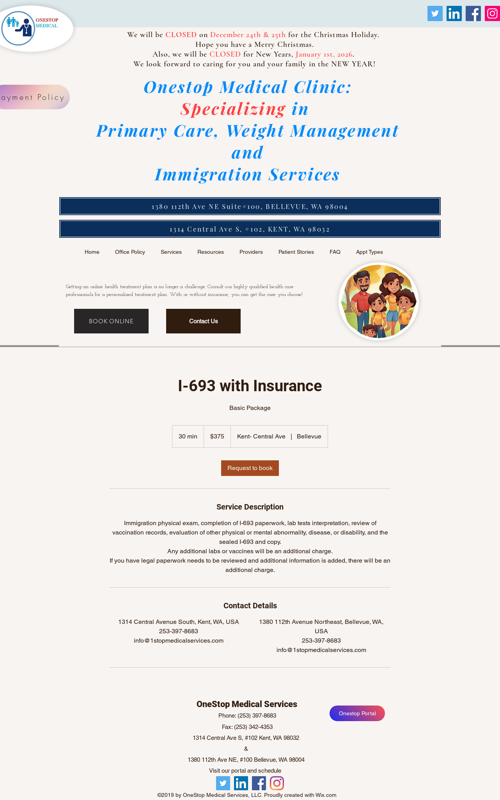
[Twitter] (435, 13)
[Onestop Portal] (357, 713)
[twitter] (277, 783)
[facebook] (259, 783)
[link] (250, 468)
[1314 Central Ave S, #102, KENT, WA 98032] (250, 228)
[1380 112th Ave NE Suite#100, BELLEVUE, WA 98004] (250, 206)
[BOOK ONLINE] (111, 321)
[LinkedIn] (454, 13)
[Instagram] (492, 13)
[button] (251, 252)
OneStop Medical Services (247, 704)
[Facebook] (473, 13)
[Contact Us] (203, 321)
